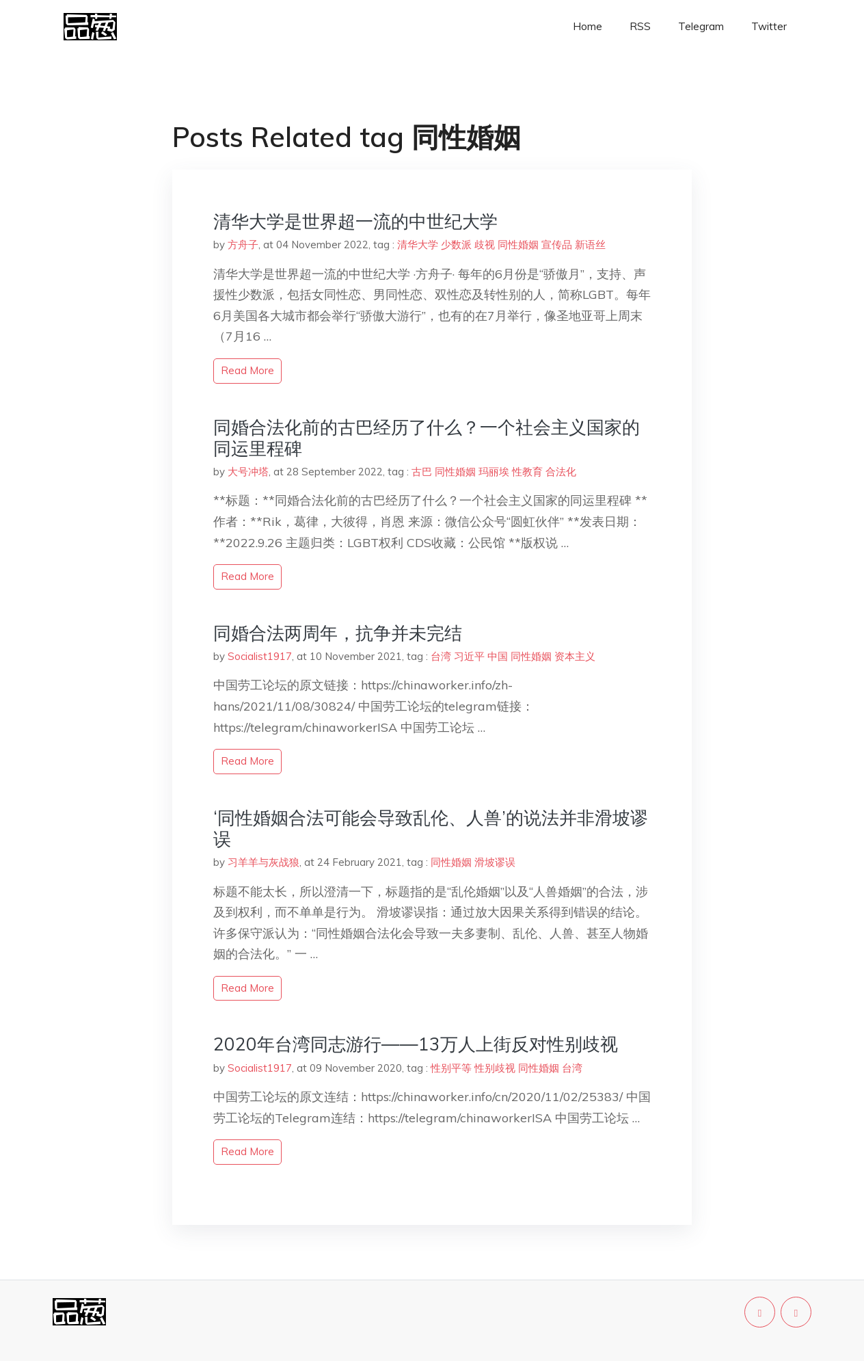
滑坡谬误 (494, 862)
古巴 (421, 471)
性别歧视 (494, 1067)
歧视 (484, 244)
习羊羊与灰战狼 (263, 862)
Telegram (701, 26)
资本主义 (574, 656)
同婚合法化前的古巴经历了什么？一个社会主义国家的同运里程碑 (426, 438)
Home (587, 26)
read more (247, 370)
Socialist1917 (260, 656)
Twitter (769, 26)
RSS (640, 26)
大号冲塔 (248, 471)
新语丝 (590, 244)
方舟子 (243, 244)
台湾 (441, 656)
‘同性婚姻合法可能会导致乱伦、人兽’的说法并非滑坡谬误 (430, 828)
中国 (497, 656)
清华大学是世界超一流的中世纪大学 (355, 221)
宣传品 (556, 244)
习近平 (469, 656)
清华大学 (417, 244)
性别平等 (451, 1067)
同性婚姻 (518, 244)
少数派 (456, 244)
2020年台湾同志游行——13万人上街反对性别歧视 (415, 1044)
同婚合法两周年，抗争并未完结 (337, 633)
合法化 (560, 471)
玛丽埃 (493, 471)
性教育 (527, 471)
